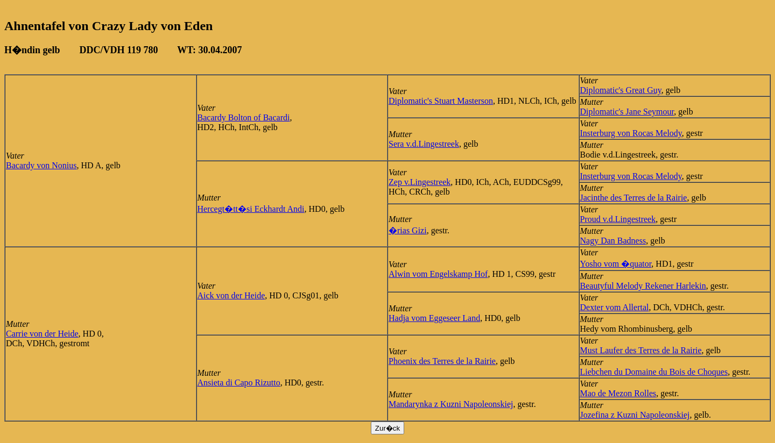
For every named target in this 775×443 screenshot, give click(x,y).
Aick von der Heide (231, 295)
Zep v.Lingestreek (419, 182)
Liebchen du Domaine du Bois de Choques (654, 371)
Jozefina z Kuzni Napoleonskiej (635, 414)
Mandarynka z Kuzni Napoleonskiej (451, 404)
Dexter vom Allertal (614, 307)
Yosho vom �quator (616, 263)
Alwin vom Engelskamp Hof (438, 273)
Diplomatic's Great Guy (620, 90)
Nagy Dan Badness (613, 240)
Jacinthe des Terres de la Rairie (633, 197)
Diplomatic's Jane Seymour (627, 111)
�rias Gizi (408, 230)
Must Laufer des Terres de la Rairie (641, 350)
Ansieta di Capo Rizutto (239, 382)
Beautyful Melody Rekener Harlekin (643, 285)
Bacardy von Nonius (41, 165)
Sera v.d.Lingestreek (424, 143)
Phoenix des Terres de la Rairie (442, 361)
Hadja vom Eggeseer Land (434, 318)
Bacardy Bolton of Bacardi (244, 117)
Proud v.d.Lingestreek (618, 219)
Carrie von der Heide (42, 333)
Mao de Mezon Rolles (618, 393)
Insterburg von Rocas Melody (631, 133)
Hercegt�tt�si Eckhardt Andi (251, 208)
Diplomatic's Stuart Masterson (441, 100)
